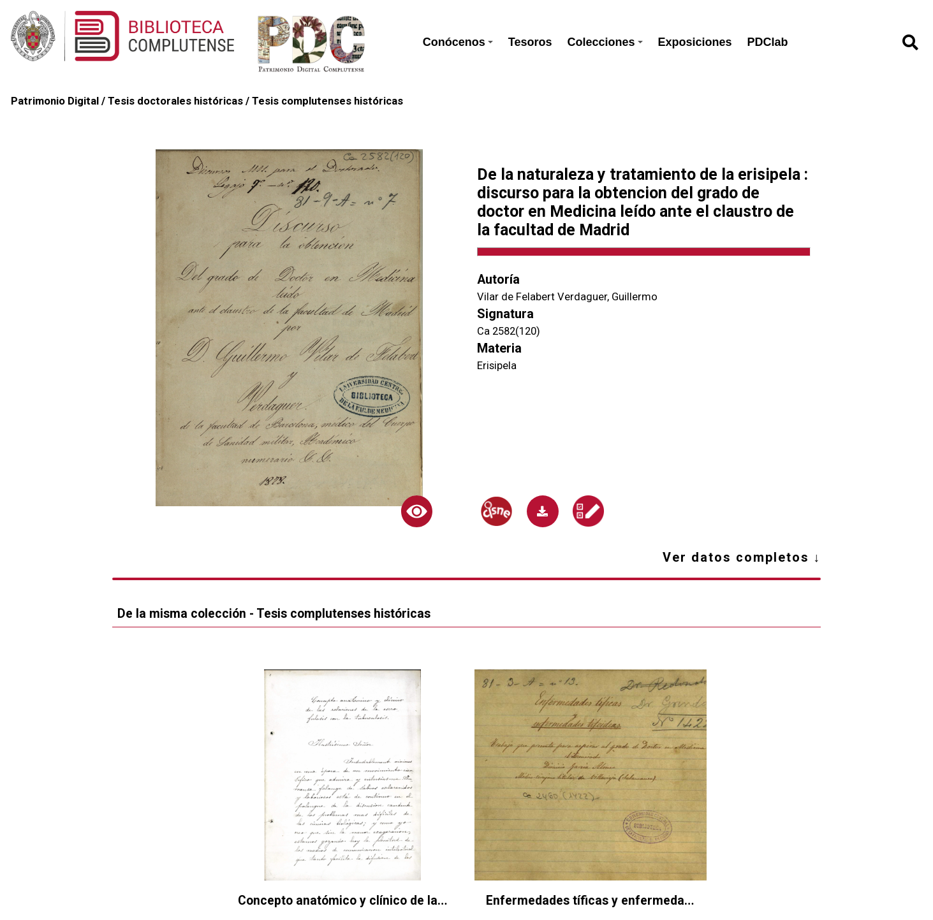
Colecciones (604, 42)
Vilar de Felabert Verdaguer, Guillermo (567, 297)
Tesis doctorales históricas (175, 101)
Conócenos (458, 42)
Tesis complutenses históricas (327, 101)
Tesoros (530, 42)
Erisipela (497, 366)
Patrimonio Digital (55, 101)
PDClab (767, 42)
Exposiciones (695, 42)
